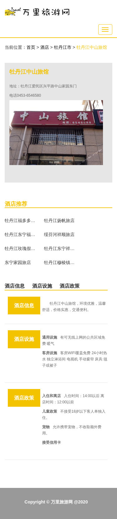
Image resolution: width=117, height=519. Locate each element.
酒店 (45, 47)
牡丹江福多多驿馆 (20, 220)
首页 (31, 47)
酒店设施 (42, 286)
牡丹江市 (63, 47)
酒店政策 (70, 286)
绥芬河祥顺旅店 (59, 234)
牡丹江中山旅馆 (91, 47)
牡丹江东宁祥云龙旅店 (59, 248)
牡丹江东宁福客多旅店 (20, 234)
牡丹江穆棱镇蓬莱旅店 (59, 262)
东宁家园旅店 (18, 262)
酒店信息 (15, 286)
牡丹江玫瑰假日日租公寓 (20, 248)
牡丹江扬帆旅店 (59, 220)
